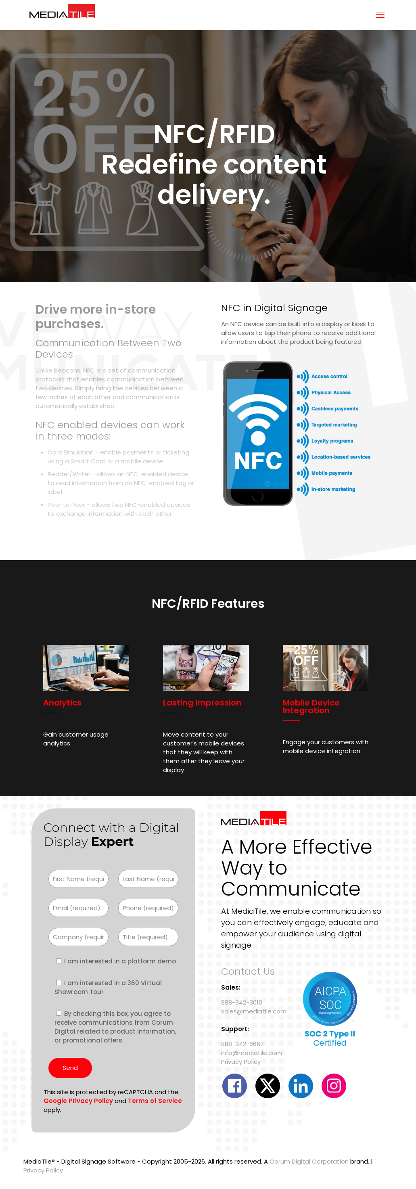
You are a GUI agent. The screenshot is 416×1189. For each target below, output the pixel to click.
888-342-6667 (242, 1044)
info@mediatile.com (251, 1053)
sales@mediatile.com (253, 1011)
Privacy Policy (241, 1061)
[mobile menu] (380, 15)
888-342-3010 (241, 1002)
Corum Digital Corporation (309, 1161)
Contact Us (248, 971)
